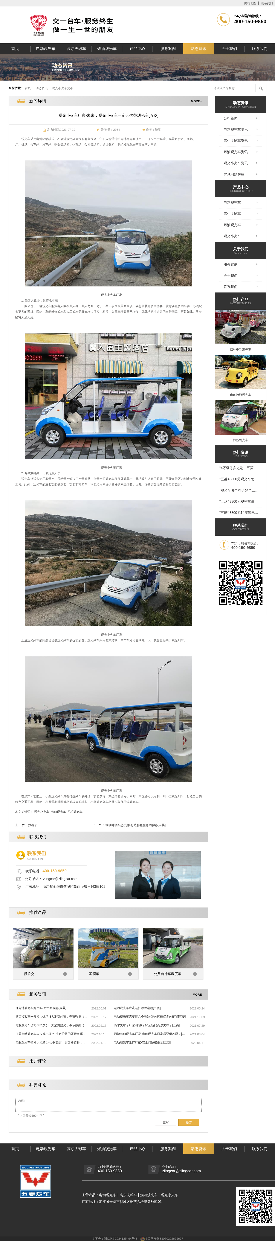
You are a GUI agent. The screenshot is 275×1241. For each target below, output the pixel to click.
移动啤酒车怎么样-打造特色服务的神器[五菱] (135, 825)
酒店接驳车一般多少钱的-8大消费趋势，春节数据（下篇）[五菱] (51, 1017)
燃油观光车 (107, 49)
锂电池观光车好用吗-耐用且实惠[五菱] (40, 1008)
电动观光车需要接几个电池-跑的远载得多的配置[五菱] (150, 1016)
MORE (197, 994)
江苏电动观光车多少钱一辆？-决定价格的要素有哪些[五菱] (50, 1034)
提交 (189, 1122)
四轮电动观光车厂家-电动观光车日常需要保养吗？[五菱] (149, 1034)
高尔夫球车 (76, 49)
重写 (166, 1122)
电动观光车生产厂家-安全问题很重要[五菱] (142, 1042)
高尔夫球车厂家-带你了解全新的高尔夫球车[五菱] (147, 1025)
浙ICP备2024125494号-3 (121, 1238)
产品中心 (137, 49)
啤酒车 (94, 974)
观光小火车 (41, 811)
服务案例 (168, 49)
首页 (15, 49)
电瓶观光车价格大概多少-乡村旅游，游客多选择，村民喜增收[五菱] (50, 1043)
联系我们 (267, 3)
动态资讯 (198, 49)
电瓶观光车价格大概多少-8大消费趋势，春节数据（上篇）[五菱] (51, 1025)
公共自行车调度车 (167, 974)
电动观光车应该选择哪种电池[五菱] (137, 1008)
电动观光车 (45, 49)
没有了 (32, 825)
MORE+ (196, 101)
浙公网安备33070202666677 (164, 1238)
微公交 (29, 974)
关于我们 (229, 49)
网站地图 (250, 3)
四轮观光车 (74, 811)
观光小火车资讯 (62, 88)
